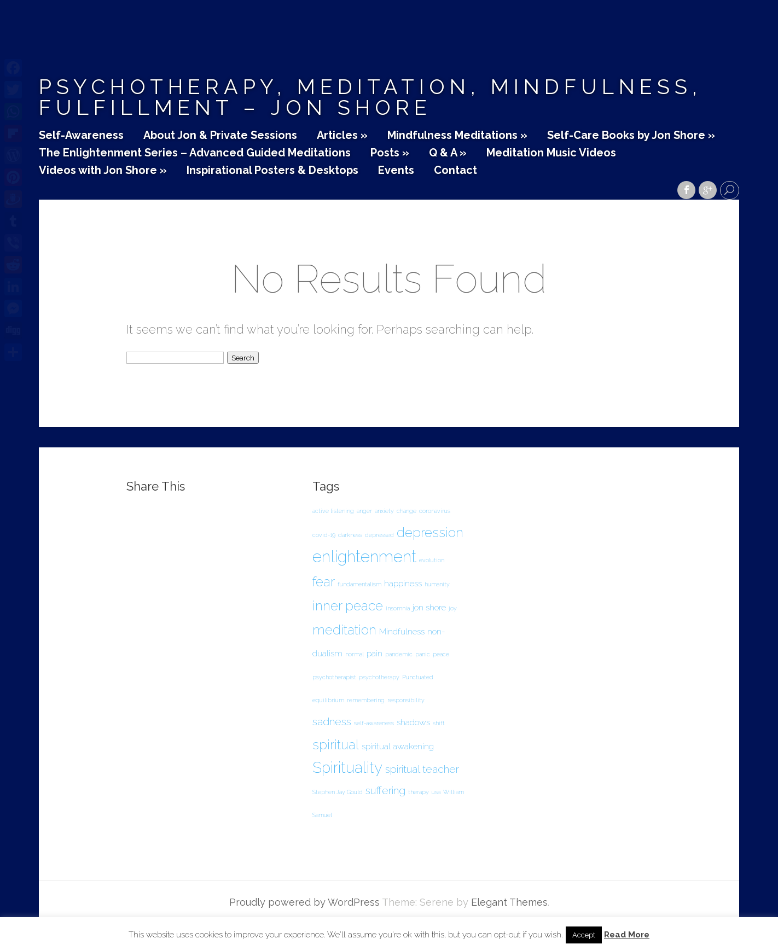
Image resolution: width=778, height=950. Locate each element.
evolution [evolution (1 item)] (431, 560)
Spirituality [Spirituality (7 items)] (347, 768)
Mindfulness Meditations (457, 136)
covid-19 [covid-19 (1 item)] (323, 535)
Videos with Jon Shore (103, 171)
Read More (626, 935)
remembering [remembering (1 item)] (366, 700)
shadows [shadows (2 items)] (413, 722)
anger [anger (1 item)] (364, 511)
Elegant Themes (509, 902)
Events (396, 171)
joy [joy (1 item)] (453, 608)
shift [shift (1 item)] (439, 723)
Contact (455, 171)
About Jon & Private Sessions (220, 136)
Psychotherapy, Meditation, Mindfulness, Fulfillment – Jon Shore (370, 97)
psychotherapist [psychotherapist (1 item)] (334, 677)
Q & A (448, 153)
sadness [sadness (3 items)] (331, 721)
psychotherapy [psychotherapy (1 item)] (379, 677)
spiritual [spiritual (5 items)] (335, 745)
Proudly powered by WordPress (304, 902)
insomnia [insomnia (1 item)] (398, 608)
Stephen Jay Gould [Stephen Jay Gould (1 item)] (337, 792)
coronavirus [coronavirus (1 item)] (434, 511)
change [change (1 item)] (406, 511)
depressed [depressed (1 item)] (379, 535)
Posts (389, 153)
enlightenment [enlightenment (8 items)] (364, 556)
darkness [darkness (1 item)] (350, 535)
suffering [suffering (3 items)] (385, 790)
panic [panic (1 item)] (422, 654)
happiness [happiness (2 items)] (403, 583)
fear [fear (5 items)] (323, 582)
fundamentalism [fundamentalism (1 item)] (359, 584)
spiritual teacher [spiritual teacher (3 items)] (422, 769)
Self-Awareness (81, 136)
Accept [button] (583, 935)
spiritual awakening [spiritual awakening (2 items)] (398, 746)
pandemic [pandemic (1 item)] (399, 654)
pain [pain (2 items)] (374, 653)
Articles (342, 136)
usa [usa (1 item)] (436, 792)
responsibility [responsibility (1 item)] (406, 700)
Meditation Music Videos (551, 153)
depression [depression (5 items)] (430, 532)
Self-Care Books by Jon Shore (631, 136)
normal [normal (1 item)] (354, 654)
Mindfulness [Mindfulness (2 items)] (402, 631)
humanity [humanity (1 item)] (437, 584)
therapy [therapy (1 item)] (418, 792)
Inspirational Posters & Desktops (272, 171)
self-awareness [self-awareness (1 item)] (374, 723)
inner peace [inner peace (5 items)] (347, 606)
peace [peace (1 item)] (441, 654)
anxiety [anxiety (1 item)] (384, 511)
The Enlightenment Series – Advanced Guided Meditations (195, 153)
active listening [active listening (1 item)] (333, 511)
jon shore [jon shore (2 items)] (429, 607)
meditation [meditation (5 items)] (344, 630)
